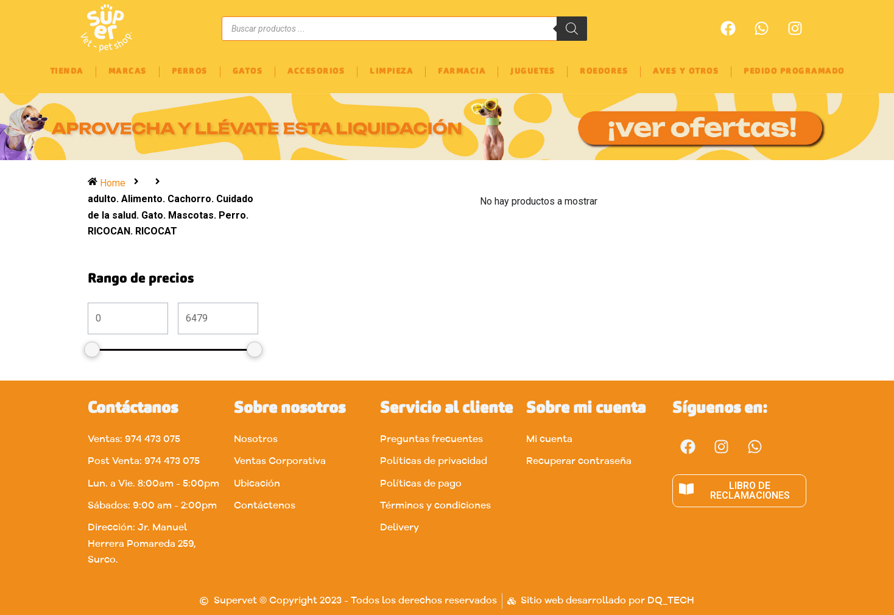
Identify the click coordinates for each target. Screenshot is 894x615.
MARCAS (127, 72)
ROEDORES (604, 72)
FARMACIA (461, 72)
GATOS (248, 72)
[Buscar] (572, 28)
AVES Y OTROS (686, 72)
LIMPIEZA (391, 72)
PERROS (190, 72)
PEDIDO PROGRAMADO (794, 72)
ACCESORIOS (316, 72)
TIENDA (66, 72)
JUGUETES (532, 72)
